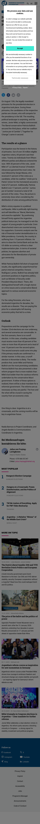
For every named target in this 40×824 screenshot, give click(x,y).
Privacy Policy (17, 87)
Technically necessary (20, 78)
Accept (20, 48)
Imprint (25, 87)
